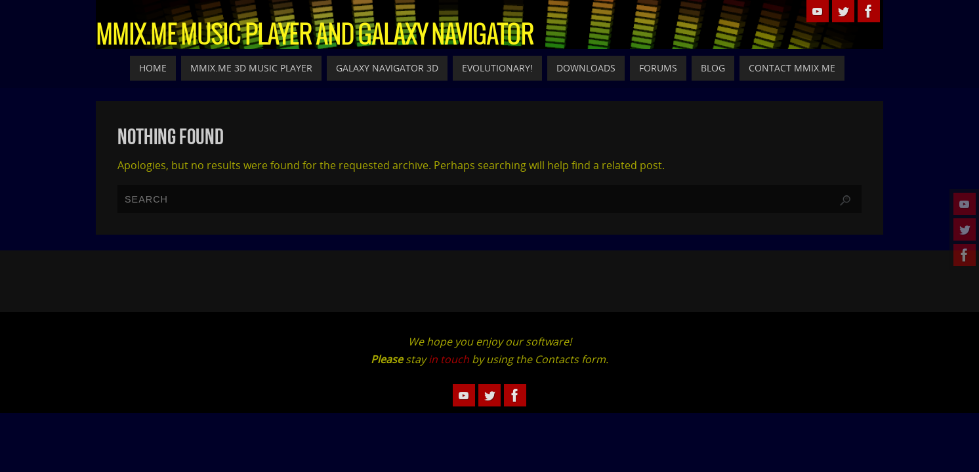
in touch (448, 359)
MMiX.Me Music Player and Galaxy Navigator (314, 36)
